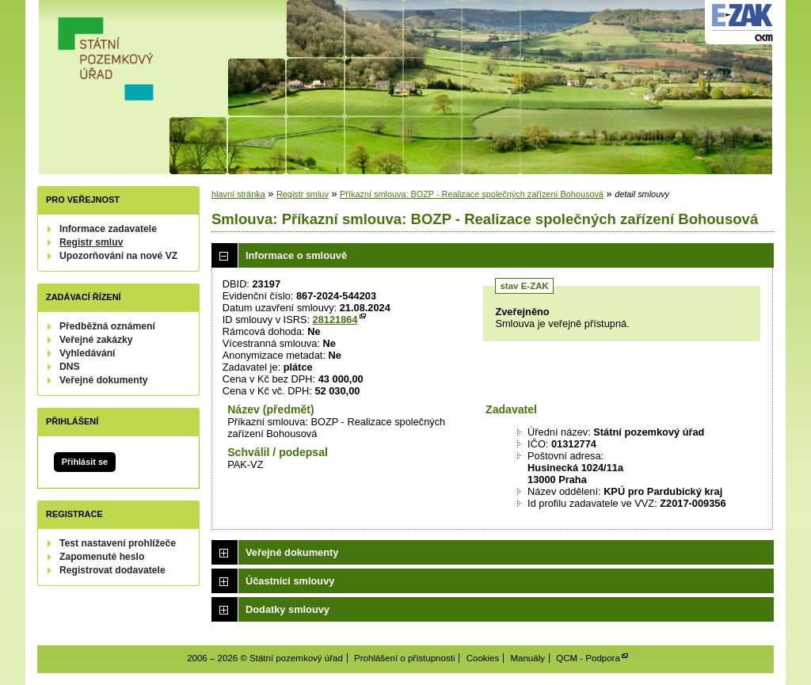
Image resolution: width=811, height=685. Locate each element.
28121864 (335, 319)
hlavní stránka (238, 194)
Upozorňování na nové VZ (118, 255)
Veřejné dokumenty (103, 380)
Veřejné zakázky (96, 339)
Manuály (527, 658)
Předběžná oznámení (107, 326)
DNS (69, 366)
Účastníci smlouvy (290, 581)
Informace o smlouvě (296, 255)
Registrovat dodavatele (112, 570)
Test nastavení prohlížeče (117, 543)
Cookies (483, 658)
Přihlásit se (85, 461)
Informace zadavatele (108, 228)
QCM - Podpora (588, 658)
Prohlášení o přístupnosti (404, 658)
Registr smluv (91, 242)
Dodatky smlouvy (287, 609)
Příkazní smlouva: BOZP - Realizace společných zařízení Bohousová (471, 194)
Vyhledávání (87, 353)
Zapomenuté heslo (101, 556)
